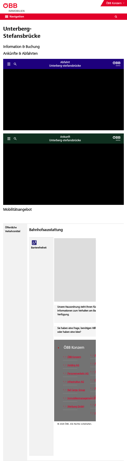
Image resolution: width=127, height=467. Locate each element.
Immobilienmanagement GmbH (70, 398)
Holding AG (70, 365)
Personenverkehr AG (70, 373)
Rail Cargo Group (70, 389)
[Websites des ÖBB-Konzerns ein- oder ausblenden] (115, 3)
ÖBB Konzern (70, 356)
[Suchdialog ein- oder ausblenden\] (116, 16)
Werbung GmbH (70, 406)
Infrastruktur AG (70, 381)
